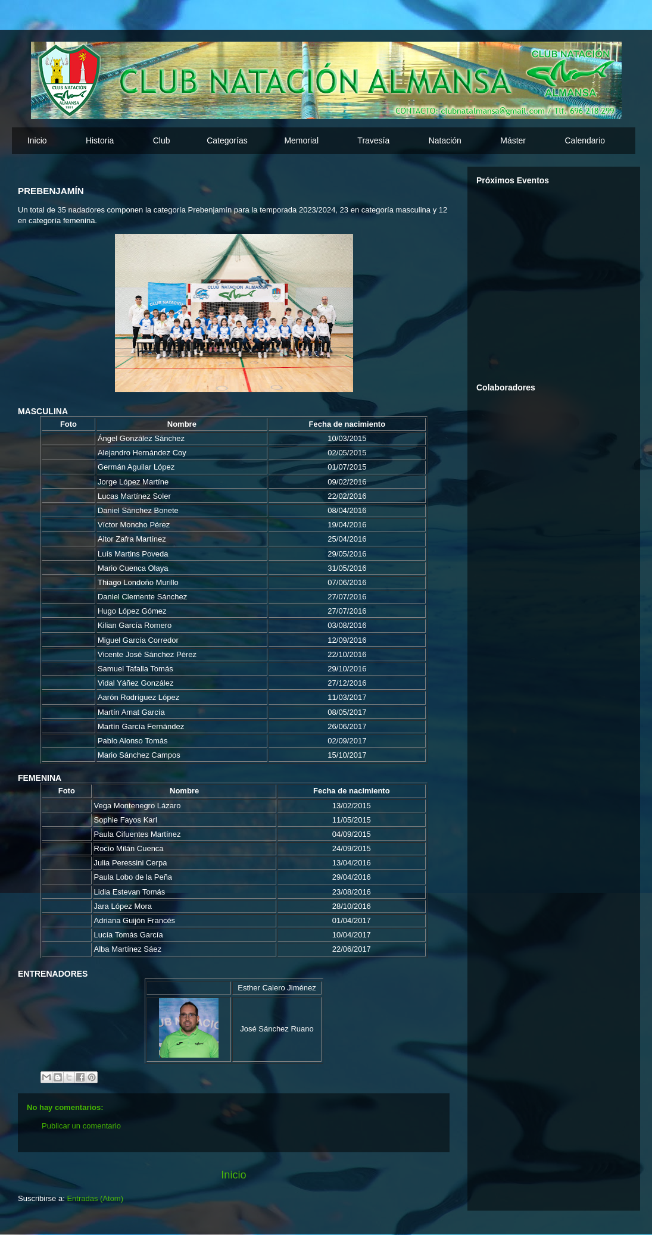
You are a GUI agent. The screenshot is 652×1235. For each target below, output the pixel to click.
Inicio (37, 140)
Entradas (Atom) (95, 1198)
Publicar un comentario (81, 1125)
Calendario (584, 140)
